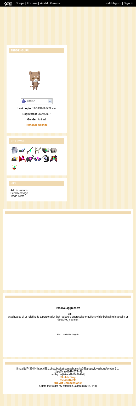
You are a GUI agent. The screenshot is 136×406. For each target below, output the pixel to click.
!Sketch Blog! (68, 377)
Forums (32, 3)
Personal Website (36, 125)
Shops (20, 3)
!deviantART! (68, 380)
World (44, 3)
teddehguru (113, 3)
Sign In (128, 3)
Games (55, 3)
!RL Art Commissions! (68, 383)
